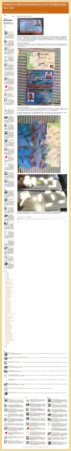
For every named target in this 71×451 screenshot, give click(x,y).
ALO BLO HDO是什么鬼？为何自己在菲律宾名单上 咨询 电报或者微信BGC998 (11, 32)
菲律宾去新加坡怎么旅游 (8, 305)
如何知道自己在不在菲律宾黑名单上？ (9, 334)
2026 (5, 347)
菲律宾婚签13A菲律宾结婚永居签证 (12, 436)
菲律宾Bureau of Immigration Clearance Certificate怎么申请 (10, 256)
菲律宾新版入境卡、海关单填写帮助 (9, 318)
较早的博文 (65, 221)
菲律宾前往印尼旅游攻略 (8, 303)
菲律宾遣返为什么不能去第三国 (12, 418)
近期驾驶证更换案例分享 (8, 332)
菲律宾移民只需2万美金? (8, 338)
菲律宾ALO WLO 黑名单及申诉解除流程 (11, 231)
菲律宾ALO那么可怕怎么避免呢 (12, 408)
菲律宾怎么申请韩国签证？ (8, 297)
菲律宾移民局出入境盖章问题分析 (12, 383)
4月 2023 (6, 272)
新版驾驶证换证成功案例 (8, 330)
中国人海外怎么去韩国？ (8, 306)
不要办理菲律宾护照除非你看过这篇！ (11, 163)
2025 (5, 346)
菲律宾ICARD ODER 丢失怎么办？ (9, 336)
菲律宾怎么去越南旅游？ (8, 304)
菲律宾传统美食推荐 (7, 319)
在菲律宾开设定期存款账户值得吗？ (9, 290)
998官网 (5, 25)
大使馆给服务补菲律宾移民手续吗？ (9, 337)
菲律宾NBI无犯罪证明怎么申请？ (9, 294)
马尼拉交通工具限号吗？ (8, 289)
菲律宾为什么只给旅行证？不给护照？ (9, 339)
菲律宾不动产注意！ (7, 299)
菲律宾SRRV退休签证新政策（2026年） (11, 56)
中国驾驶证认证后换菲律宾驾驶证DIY (9, 320)
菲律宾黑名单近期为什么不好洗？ (9, 333)
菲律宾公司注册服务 (10, 214)
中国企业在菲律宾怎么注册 (11, 370)
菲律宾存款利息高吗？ (7, 291)
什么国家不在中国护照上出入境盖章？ (9, 340)
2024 (5, 345)
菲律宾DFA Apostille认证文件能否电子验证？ (11, 172)
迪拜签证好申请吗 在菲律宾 (8, 301)
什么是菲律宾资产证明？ (11, 131)
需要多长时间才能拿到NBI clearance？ (56, 441)
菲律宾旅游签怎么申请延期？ (8, 335)
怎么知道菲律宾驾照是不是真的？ (9, 316)
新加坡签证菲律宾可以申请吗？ (8, 296)
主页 (42, 221)
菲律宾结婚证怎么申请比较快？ (8, 281)
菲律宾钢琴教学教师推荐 (8, 321)
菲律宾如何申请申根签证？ (8, 302)
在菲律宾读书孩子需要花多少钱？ (9, 283)
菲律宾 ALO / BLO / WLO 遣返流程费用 (11, 86)
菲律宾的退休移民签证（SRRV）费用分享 (10, 99)
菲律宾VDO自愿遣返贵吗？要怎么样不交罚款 (10, 40)
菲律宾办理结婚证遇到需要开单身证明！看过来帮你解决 (9, 292)
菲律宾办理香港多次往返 (8, 331)
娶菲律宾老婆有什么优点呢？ (8, 282)
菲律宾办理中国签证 (7, 298)
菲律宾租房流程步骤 (7, 300)
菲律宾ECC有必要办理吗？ (8, 317)
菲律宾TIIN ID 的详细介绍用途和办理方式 (9, 71)
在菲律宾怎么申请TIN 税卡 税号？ (34, 441)
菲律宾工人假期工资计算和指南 (8, 286)
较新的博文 (18, 221)
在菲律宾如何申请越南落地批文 (55, 427)
